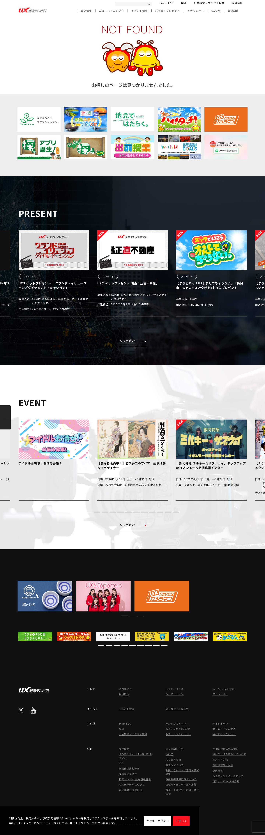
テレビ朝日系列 (175, 749)
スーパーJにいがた (224, 688)
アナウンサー (195, 11)
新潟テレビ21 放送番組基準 (135, 779)
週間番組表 (125, 688)
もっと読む (132, 341)
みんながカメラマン (177, 723)
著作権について (175, 765)
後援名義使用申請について (181, 779)
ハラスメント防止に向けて (228, 776)
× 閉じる (181, 821)
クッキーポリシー (158, 821)
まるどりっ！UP (175, 688)
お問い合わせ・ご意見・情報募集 (182, 772)
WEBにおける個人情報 (226, 749)
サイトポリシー (222, 723)
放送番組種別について (132, 784)
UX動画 (215, 11)
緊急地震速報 (220, 759)
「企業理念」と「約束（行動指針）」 (135, 755)
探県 (184, 3)
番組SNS (233, 11)
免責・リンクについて (178, 734)
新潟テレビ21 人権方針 (226, 781)
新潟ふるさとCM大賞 (178, 729)
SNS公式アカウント (224, 734)
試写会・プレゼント (167, 11)
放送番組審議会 (128, 774)
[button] (101, 645)
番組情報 (86, 11)
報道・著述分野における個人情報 (182, 791)
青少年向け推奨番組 (130, 790)
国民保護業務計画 (129, 768)
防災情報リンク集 (223, 765)
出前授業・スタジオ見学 (209, 3)
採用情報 (237, 3)
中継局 (169, 754)
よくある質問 (173, 759)
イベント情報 (139, 11)
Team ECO (166, 3)
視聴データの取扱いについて (229, 754)
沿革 (121, 763)
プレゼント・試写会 (177, 708)
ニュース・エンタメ (111, 11)
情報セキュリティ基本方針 (181, 784)
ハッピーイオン (175, 694)
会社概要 (124, 749)
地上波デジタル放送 (224, 729)
